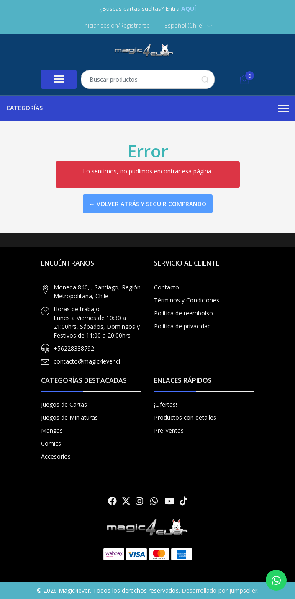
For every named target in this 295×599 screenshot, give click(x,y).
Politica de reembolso (183, 313)
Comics (51, 443)
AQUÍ (188, 9)
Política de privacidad (182, 326)
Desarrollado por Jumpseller (219, 590)
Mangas (52, 430)
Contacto (166, 287)
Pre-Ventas (169, 430)
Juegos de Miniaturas (69, 417)
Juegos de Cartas (64, 404)
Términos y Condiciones (186, 300)
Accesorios (56, 456)
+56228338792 (74, 348)
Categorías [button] (147, 108)
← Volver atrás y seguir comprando (147, 204)
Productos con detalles (185, 417)
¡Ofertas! (165, 404)
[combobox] (148, 79)
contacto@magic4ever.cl (87, 361)
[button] (188, 25)
